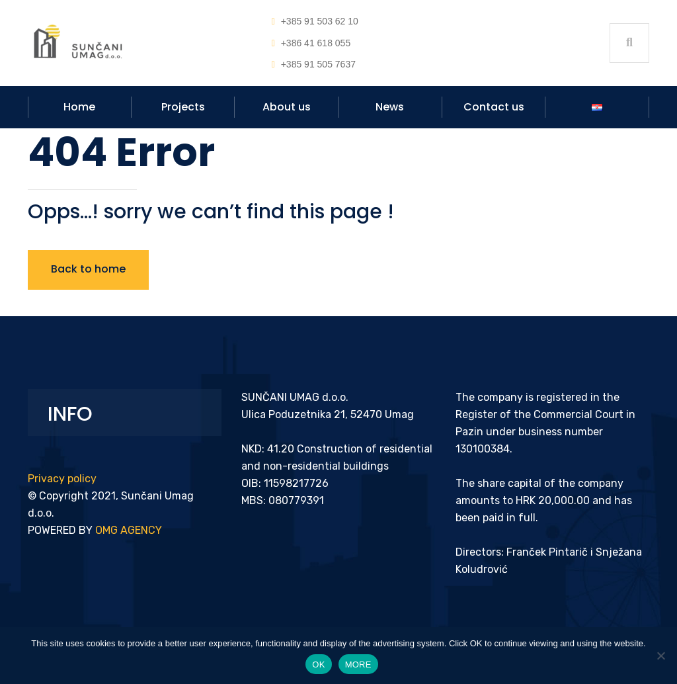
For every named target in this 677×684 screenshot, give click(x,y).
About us (286, 106)
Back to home (88, 269)
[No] (660, 655)
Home (79, 106)
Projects (183, 106)
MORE (358, 664)
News (390, 106)
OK (318, 664)
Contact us (493, 106)
